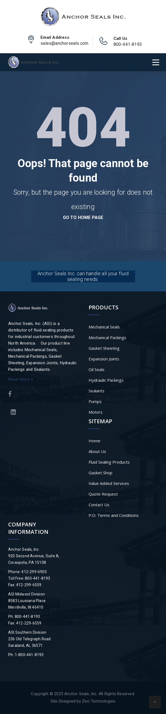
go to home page (83, 217)
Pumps (95, 401)
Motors (96, 412)
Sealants (96, 390)
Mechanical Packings (107, 337)
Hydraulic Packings (106, 380)
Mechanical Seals (104, 327)
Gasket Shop (100, 472)
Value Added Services (109, 483)
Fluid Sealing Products (109, 462)
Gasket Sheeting (104, 348)
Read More (20, 379)
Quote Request (103, 494)
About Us (97, 451)
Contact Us (99, 504)
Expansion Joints (104, 359)
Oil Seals (96, 369)
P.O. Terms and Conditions (114, 515)
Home (94, 440)
